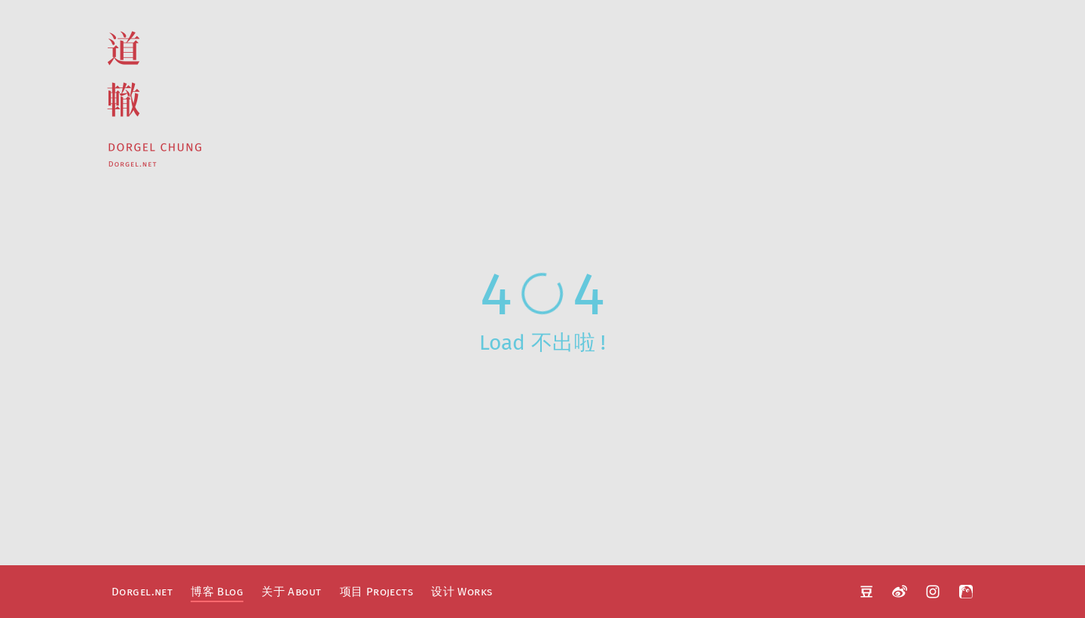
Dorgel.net (142, 591)
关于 (291, 591)
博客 (217, 591)
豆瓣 (866, 591)
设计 (461, 591)
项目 (377, 591)
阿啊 (965, 591)
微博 (899, 591)
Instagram (932, 591)
